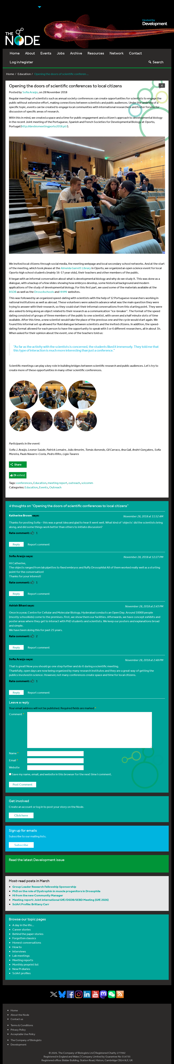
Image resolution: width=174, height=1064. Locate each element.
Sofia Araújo (30, 92)
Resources (96, 53)
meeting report (57, 483)
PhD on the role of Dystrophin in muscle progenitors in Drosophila (56, 891)
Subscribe (21, 845)
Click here (21, 815)
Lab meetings (21, 955)
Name (14, 753)
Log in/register (21, 62)
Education (24, 74)
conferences (24, 483)
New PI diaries (21, 969)
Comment (16, 714)
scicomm (87, 483)
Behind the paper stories (27, 934)
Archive (76, 53)
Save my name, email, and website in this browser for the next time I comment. (62, 774)
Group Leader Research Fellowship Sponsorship (44, 886)
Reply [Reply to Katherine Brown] (16, 544)
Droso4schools (44, 291)
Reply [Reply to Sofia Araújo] (16, 593)
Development (18, 1044)
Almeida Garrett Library (76, 268)
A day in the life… (23, 925)
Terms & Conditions (22, 1025)
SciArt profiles (21, 973)
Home (15, 53)
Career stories (21, 929)
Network (117, 53)
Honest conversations (26, 942)
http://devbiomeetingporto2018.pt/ (44, 126)
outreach (74, 483)
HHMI (63, 291)
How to (17, 947)
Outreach (55, 487)
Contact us (17, 1019)
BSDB (12, 291)
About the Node (20, 1014)
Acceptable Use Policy (23, 1034)
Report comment (39, 544)
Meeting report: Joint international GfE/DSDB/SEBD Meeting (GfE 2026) (60, 900)
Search (155, 62)
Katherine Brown (20, 515)
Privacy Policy (18, 1029)
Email (13, 760)
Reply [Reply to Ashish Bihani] (16, 647)
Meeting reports (22, 960)
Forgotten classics (24, 938)
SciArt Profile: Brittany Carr (30, 904)
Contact (135, 53)
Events (45, 53)
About (30, 53)
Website (14, 767)
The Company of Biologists (26, 1040)
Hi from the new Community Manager (37, 895)
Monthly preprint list (25, 964)
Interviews (19, 951)
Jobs (61, 53)
